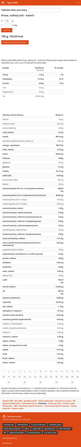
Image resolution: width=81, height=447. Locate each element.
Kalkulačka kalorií (29, 403)
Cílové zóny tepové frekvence (57, 406)
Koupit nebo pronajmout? (12, 429)
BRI (74, 401)
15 (77, 371)
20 (25, 377)
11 (56, 371)
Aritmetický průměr (34, 433)
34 (56, 382)
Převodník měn (9, 425)
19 (19, 377)
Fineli (31, 388)
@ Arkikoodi (7, 443)
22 (35, 377)
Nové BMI (18, 401)
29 (72, 377)
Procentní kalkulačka (38, 425)
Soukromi (7, 408)
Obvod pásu (7, 406)
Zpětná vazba (17, 408)
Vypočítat (7, 30)
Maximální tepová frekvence (31, 406)
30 (77, 377)
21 (30, 377)
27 (62, 377)
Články (73, 406)
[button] (78, 2)
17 (9, 377)
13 (67, 371)
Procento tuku (69, 403)
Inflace (27, 429)
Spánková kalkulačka (11, 403)
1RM (15, 406)
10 (51, 371)
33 (40, 382)
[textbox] (44, 10)
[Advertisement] (40, 51)
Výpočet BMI (12, 3)
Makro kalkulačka (46, 401)
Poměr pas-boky (54, 403)
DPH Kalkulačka (22, 425)
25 (51, 377)
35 (72, 382)
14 (72, 371)
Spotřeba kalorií (30, 401)
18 (14, 377)
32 (25, 382)
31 (9, 382)
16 (3, 377)
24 (46, 377)
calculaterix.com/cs (10, 438)
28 (67, 377)
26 (56, 377)
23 (40, 377)
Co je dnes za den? (50, 433)
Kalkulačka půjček (55, 425)
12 (62, 371)
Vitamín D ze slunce (63, 401)
